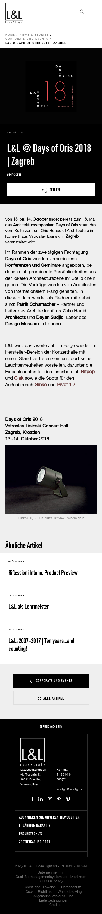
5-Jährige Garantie (35, 825)
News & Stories (34, 35)
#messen (14, 175)
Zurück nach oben (51, 726)
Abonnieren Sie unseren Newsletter (49, 817)
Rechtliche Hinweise (40, 887)
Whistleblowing (70, 892)
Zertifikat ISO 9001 (34, 842)
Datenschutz (71, 887)
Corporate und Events (26, 39)
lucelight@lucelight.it (69, 789)
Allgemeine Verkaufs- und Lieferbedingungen (53, 898)
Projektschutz (31, 834)
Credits (55, 905)
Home (10, 35)
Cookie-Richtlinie (39, 892)
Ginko (41, 385)
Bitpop (88, 372)
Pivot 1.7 (66, 385)
